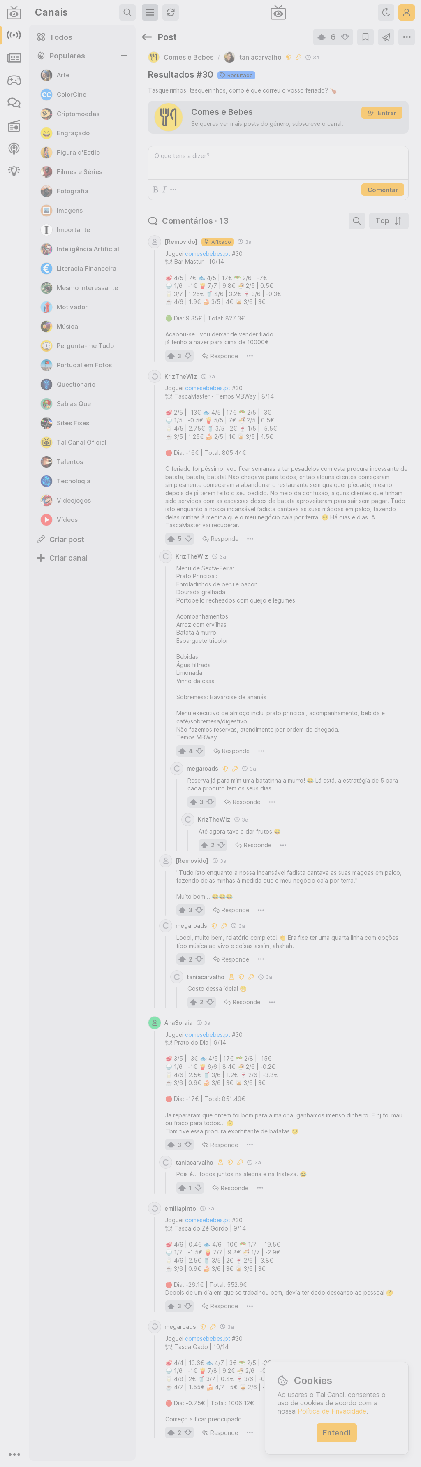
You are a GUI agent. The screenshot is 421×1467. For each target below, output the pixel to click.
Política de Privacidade (332, 1411)
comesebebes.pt (207, 253)
